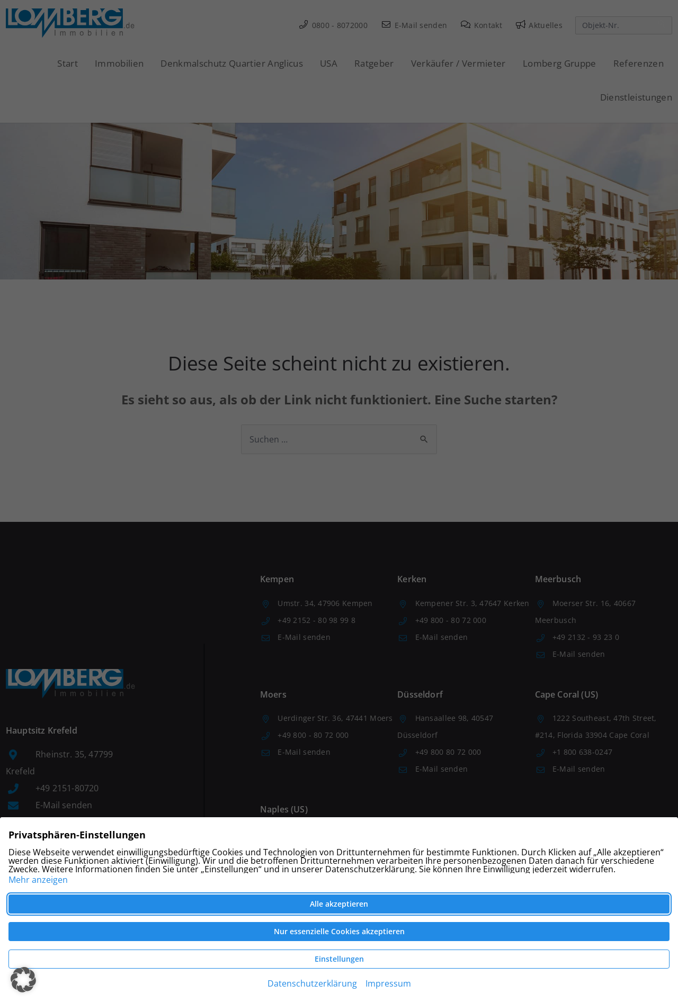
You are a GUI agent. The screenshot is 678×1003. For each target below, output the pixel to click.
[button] (23, 979)
